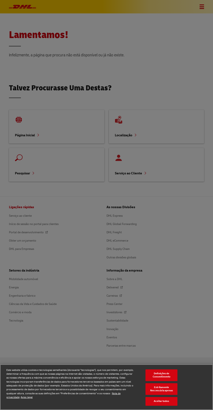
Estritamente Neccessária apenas (161, 389)
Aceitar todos (161, 401)
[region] (106, 387)
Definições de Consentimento (162, 375)
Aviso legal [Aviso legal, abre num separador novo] (27, 397)
